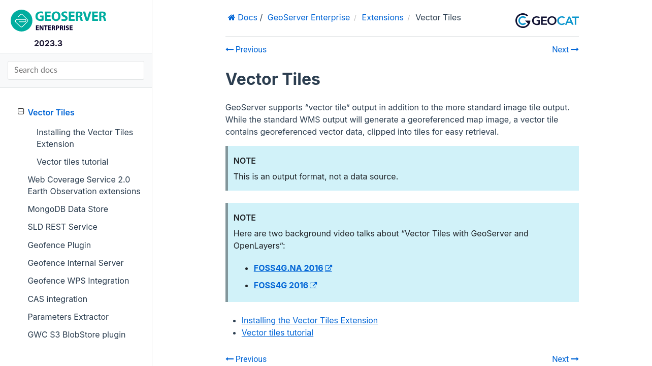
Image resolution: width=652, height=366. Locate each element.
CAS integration (57, 299)
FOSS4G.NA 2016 (288, 268)
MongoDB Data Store (67, 209)
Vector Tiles (46, 112)
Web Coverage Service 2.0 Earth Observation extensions (83, 185)
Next (565, 49)
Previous (246, 49)
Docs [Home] (246, 17)
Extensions (383, 17)
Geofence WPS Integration (78, 281)
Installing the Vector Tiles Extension (85, 137)
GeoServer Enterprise (309, 17)
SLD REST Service (62, 227)
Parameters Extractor (68, 317)
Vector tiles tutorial (72, 162)
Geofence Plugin (59, 245)
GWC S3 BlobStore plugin (76, 334)
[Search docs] (76, 70)
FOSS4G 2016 (281, 285)
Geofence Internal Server (75, 263)
